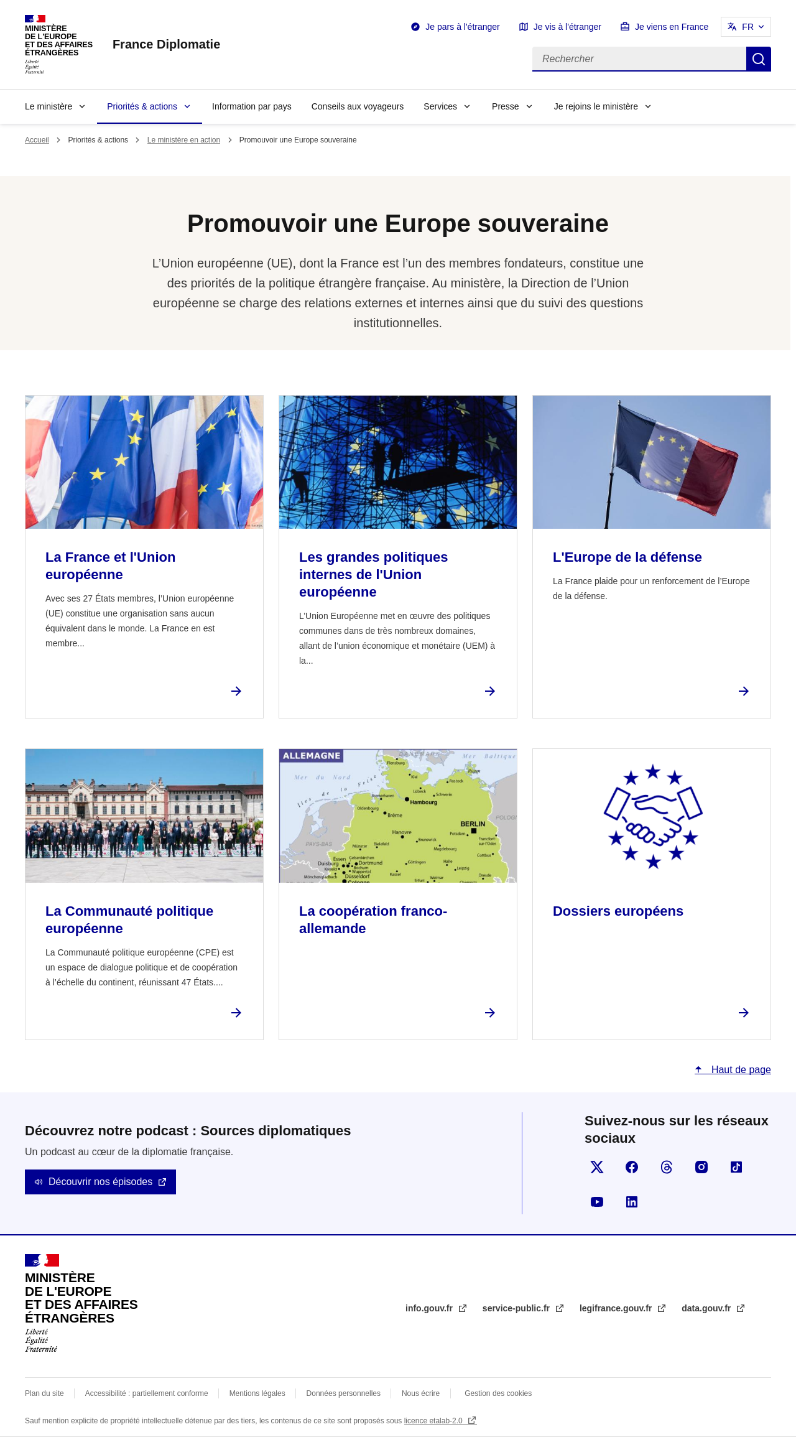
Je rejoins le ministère (596, 106)
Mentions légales (257, 1393)
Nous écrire (421, 1393)
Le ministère (48, 106)
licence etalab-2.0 (434, 1420)
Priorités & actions (142, 106)
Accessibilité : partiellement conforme (146, 1393)
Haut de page (739, 1069)
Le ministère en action (183, 140)
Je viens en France (671, 27)
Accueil (37, 140)
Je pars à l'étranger (462, 27)
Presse (505, 106)
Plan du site (44, 1393)
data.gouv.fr (707, 1308)
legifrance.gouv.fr (617, 1308)
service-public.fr (517, 1308)
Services (440, 106)
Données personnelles (344, 1393)
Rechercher (758, 59)
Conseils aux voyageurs (358, 106)
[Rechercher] (639, 59)
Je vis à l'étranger (567, 27)
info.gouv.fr (430, 1308)
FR (748, 27)
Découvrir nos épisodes (100, 1181)
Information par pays (252, 106)
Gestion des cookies (498, 1393)
